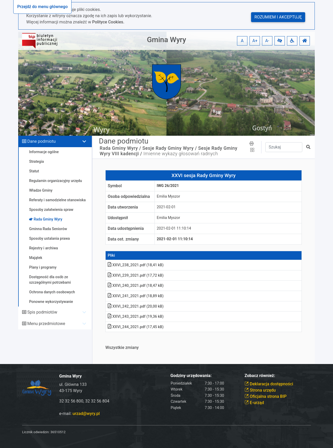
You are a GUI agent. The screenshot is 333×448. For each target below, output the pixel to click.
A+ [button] (255, 40)
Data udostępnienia (126, 228)
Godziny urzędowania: (191, 375)
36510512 (58, 432)
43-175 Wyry (70, 390)
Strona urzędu (260, 390)
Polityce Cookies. (108, 22)
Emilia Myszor (168, 196)
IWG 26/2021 (168, 186)
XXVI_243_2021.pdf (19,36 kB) (136, 316)
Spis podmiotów (42, 312)
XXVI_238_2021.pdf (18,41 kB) (136, 265)
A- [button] (267, 40)
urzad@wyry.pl (86, 413)
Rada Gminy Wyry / (120, 148)
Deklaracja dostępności (269, 383)
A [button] (242, 40)
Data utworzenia (123, 207)
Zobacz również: (260, 375)
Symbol (115, 185)
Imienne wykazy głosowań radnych (180, 153)
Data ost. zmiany (123, 239)
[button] (279, 41)
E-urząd (254, 402)
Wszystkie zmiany (122, 347)
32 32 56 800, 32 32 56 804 (84, 401)
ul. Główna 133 (73, 384)
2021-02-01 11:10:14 (174, 228)
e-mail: (79, 413)
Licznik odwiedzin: (35, 432)
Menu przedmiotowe (46, 323)
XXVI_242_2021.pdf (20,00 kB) (136, 306)
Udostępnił (118, 217)
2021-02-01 (166, 207)
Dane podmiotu (41, 141)
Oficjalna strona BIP (265, 396)
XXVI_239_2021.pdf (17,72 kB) (136, 275)
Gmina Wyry (166, 39)
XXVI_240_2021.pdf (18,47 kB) (136, 285)
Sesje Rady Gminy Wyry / (169, 148)
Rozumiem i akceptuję (278, 17)
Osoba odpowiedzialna (129, 196)
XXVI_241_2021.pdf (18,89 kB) (136, 296)
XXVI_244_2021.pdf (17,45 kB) (136, 327)
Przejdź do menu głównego (42, 6)
